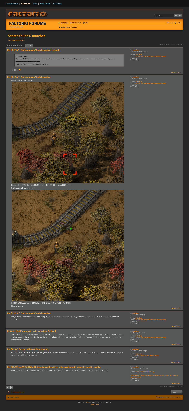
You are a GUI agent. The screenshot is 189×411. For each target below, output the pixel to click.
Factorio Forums (27, 23)
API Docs (57, 3)
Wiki (35, 3)
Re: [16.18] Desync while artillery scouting (28, 349)
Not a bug (138, 54)
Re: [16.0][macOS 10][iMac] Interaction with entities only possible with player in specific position (54, 367)
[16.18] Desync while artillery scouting (147, 355)
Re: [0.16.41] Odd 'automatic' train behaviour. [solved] (33, 50)
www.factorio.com (16, 27)
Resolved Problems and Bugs (144, 371)
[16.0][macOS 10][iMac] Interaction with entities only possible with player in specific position (154, 376)
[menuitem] (75, 23)
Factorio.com (12, 3)
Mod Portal (45, 3)
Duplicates (138, 354)
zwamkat (135, 50)
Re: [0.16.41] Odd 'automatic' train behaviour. (29, 77)
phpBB (88, 402)
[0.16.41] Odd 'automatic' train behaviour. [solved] (150, 56)
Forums (26, 3)
